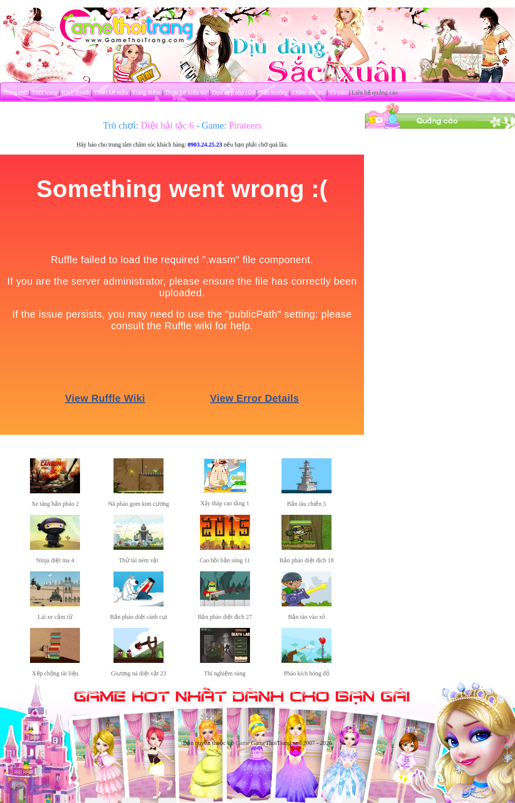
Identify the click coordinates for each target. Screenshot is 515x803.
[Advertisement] (440, 191)
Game (243, 742)
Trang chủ (15, 92)
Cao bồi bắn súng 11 (225, 560)
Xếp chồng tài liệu (55, 673)
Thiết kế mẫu (111, 92)
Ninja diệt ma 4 (55, 560)
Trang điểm (146, 92)
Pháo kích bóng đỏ (307, 673)
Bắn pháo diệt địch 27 (225, 616)
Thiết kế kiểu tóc (186, 92)
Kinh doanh (76, 92)
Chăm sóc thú (308, 92)
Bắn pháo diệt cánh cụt (138, 616)
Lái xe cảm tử (55, 616)
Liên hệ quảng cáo (375, 92)
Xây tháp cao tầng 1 (225, 503)
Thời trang (45, 92)
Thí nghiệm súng (225, 673)
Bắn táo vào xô (306, 616)
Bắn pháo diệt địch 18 (307, 560)
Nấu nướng (273, 92)
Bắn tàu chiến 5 (306, 503)
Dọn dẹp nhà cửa (233, 92)
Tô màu (338, 92)
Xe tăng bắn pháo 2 (55, 503)
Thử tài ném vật (138, 560)
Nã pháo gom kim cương (138, 503)
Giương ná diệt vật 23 (138, 673)
